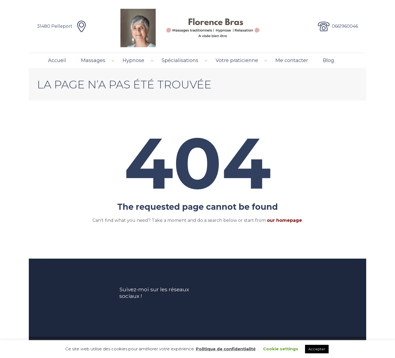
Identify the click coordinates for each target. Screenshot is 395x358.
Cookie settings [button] (280, 348)
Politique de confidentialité (226, 348)
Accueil (57, 60)
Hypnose (133, 60)
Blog (328, 60)
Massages (93, 60)
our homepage (284, 220)
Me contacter (291, 60)
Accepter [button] (316, 349)
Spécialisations (180, 60)
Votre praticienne (237, 60)
